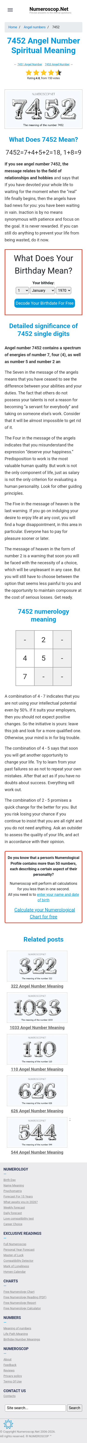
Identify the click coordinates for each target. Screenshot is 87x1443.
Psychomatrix (12, 1191)
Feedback (9, 1365)
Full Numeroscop (14, 1244)
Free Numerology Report (19, 1302)
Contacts (9, 1396)
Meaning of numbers (17, 1328)
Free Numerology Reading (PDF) (24, 1297)
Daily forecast (12, 1213)
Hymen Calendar (14, 1271)
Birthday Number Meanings (21, 1339)
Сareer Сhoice (12, 1224)
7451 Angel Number (29, 64)
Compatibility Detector (18, 1260)
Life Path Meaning (15, 1334)
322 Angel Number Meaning (37, 986)
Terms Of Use (12, 1381)
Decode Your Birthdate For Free (45, 303)
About (7, 1359)
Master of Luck (13, 1255)
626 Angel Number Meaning (37, 1110)
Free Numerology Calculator (22, 1308)
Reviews (9, 1370)
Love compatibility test (18, 1218)
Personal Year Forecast (19, 1249)
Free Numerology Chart (19, 1291)
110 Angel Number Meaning (37, 1069)
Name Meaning (13, 1185)
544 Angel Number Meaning (37, 1152)
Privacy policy (12, 1376)
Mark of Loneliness (16, 1266)
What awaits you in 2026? (20, 1202)
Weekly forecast (14, 1207)
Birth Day (9, 1180)
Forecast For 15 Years (18, 1196)
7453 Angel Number (57, 64)
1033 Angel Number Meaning (37, 1027)
